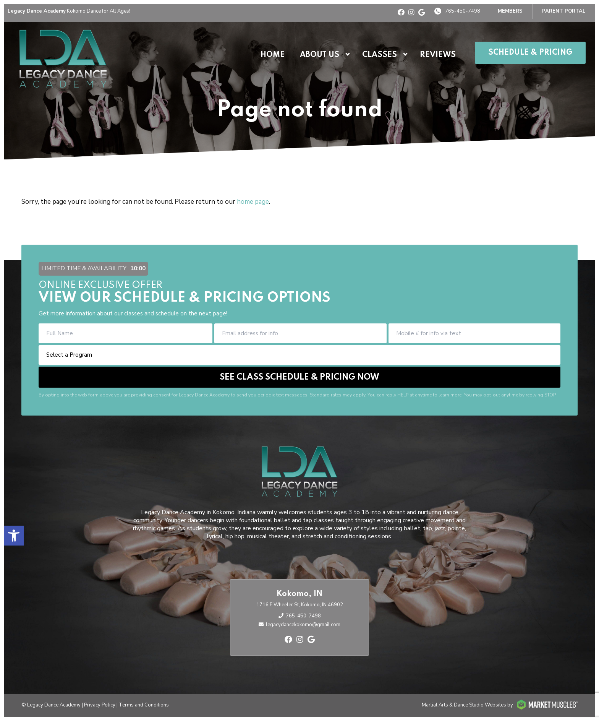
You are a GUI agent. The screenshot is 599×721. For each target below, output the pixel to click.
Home (273, 55)
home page (253, 201)
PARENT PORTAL (564, 11)
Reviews (438, 55)
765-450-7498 (462, 11)
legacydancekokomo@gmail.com (303, 624)
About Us (319, 55)
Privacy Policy (99, 705)
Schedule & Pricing (530, 53)
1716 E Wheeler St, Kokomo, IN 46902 (299, 604)
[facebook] (401, 12)
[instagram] (411, 12)
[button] (14, 536)
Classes (379, 55)
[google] (421, 12)
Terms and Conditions (144, 705)
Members (510, 11)
